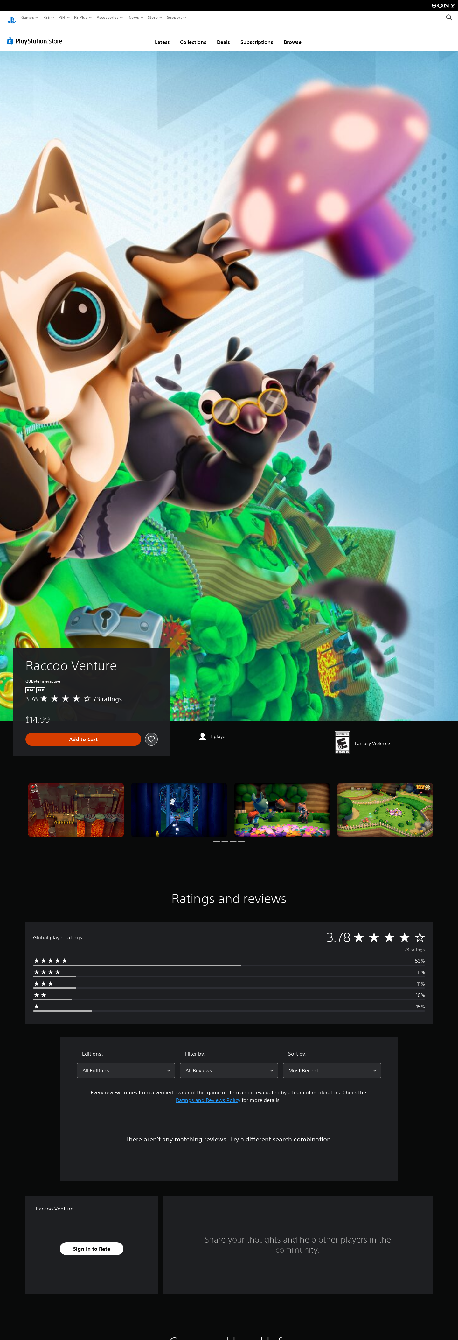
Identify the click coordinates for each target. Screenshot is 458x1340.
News (133, 17)
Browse (293, 36)
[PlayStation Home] (11, 17)
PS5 (46, 17)
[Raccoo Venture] (76, 804)
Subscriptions (256, 36)
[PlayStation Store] (36, 35)
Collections (193, 36)
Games (27, 17)
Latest (162, 36)
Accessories (108, 17)
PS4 (62, 17)
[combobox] (126, 1064)
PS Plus (80, 17)
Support (174, 17)
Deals (223, 36)
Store (153, 17)
